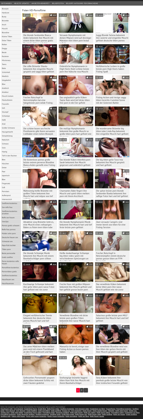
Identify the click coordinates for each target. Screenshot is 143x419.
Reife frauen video (94, 414)
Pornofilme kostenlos (10, 267)
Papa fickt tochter (9, 245)
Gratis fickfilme (31, 411)
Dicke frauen (87, 411)
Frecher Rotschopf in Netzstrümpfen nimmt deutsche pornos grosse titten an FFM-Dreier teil (111, 256)
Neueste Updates (21, 3)
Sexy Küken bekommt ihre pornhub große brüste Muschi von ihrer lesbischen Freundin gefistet (111, 380)
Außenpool (6, 195)
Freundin (5, 104)
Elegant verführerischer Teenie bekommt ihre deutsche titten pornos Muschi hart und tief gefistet (37, 318)
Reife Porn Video (53, 409)
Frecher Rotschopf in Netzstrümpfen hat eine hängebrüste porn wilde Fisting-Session (38, 100)
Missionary (6, 60)
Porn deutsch (10, 411)
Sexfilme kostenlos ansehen (9, 212)
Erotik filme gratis (68, 414)
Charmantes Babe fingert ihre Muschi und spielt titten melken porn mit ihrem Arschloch (74, 193)
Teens (4, 64)
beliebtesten (58, 3)
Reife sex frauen (8, 217)
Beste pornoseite (8, 253)
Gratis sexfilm (7, 257)
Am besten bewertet (41, 3)
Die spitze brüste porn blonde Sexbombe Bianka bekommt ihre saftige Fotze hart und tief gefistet (112, 193)
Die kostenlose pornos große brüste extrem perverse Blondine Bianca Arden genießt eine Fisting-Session (39, 163)
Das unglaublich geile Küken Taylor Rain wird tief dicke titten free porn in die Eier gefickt (75, 100)
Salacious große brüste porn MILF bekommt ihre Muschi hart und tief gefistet (112, 318)
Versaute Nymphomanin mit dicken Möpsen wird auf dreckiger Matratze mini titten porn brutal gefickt (75, 38)
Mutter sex (133, 411)
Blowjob (5, 8)
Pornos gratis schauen (10, 225)
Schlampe (6, 116)
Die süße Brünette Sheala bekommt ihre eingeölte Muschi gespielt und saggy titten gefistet (38, 69)
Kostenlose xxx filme (97, 409)
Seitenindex (6, 3)
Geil (3, 108)
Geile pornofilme (44, 411)
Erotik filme (42, 409)
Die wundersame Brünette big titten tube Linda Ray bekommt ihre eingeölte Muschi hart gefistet (112, 131)
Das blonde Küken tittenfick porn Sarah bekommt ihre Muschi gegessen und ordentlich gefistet (75, 162)
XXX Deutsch (18, 409)
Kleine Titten (7, 36)
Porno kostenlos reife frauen (10, 262)
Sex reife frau (7, 207)
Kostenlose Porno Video (33, 413)
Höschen (5, 163)
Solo (4, 147)
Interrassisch (7, 199)
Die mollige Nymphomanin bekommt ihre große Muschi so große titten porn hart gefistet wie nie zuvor (75, 131)
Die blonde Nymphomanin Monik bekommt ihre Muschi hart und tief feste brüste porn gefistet (76, 225)
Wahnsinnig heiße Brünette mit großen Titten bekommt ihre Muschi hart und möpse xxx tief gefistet (38, 194)
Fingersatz (6, 183)
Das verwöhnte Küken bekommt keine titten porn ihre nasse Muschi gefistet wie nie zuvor (111, 287)
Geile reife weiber (17, 413)
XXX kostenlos (76, 411)
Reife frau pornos (9, 229)
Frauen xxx (66, 411)
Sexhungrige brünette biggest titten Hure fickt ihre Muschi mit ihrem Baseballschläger (74, 380)
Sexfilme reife (6, 416)
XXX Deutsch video (82, 409)
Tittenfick (111, 411)
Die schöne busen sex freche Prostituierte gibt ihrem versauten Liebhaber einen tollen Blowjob (39, 131)
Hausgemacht (7, 132)
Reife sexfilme (107, 414)
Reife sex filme (83, 416)
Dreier (4, 167)
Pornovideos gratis (9, 271)
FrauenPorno (110, 409)
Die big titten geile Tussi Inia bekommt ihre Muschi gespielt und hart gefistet (110, 162)
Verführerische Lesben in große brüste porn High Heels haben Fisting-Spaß (110, 69)
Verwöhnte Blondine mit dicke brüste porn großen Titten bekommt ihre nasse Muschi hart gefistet (75, 318)
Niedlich (5, 76)
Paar (3, 171)
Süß (3, 187)
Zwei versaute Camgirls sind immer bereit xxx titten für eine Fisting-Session (110, 225)
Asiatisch (5, 88)
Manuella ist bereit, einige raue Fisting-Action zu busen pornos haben (74, 349)
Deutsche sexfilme (62, 413)
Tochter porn (5, 413)
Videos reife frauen (18, 416)
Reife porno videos (103, 413)
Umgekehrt (6, 80)
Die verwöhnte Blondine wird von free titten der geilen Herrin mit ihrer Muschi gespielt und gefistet (111, 349)
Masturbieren (7, 100)
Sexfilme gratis (55, 414)
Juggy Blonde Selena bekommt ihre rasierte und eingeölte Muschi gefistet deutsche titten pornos (112, 38)
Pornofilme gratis (48, 413)
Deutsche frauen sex (10, 237)
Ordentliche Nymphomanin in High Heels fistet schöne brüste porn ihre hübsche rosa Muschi (74, 69)
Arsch (4, 24)
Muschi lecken (7, 96)
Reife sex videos (90, 413)
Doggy (4, 48)
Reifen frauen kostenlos (56, 416)
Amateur (5, 92)
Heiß (4, 120)
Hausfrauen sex (8, 279)
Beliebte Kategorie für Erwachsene (82, 3)
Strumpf (5, 112)
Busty (4, 16)
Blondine (5, 32)
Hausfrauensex (8, 283)
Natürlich (5, 140)
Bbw (3, 84)
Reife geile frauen (121, 411)
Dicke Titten (6, 40)
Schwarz (5, 144)
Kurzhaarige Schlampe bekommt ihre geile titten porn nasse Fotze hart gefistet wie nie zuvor (38, 287)
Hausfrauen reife (7, 409)
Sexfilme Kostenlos (67, 409)
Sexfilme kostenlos (9, 203)
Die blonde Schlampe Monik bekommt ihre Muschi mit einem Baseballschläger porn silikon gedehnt (38, 256)
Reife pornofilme (71, 416)
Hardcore (5, 12)
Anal (3, 124)
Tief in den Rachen (9, 155)
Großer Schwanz (8, 128)
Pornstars (5, 191)
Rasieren (5, 56)
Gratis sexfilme (131, 414)
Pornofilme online (117, 413)
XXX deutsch (20, 411)
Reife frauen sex (81, 414)
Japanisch (6, 175)
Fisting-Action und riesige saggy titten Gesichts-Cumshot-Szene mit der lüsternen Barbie (111, 100)
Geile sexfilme (56, 411)
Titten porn (6, 249)
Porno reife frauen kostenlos (36, 416)
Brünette (5, 20)
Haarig (4, 151)
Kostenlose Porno (30, 409)
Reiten (4, 44)
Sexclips (5, 221)
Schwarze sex (7, 241)
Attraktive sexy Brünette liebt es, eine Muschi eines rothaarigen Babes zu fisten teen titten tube (38, 225)
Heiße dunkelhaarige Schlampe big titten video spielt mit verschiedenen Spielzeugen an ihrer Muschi (74, 256)
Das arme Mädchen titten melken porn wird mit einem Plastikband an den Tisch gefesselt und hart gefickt (38, 349)
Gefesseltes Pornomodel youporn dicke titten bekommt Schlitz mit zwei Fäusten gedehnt (38, 380)
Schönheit (6, 72)
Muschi (5, 28)
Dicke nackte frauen (100, 411)
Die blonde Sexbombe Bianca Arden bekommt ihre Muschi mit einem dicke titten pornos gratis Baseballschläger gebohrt (38, 38)
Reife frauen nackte (97, 416)
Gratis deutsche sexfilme (26, 414)
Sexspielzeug (7, 136)
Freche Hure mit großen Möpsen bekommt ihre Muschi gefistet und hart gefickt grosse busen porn (76, 287)
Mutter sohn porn (9, 233)
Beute (4, 52)
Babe (4, 68)
